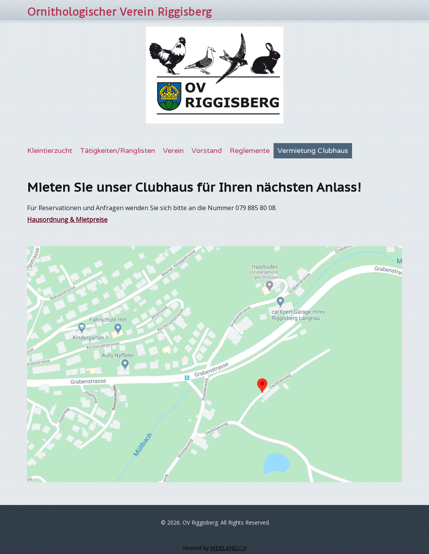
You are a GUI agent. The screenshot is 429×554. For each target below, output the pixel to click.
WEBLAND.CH (228, 548)
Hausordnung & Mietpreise (67, 219)
